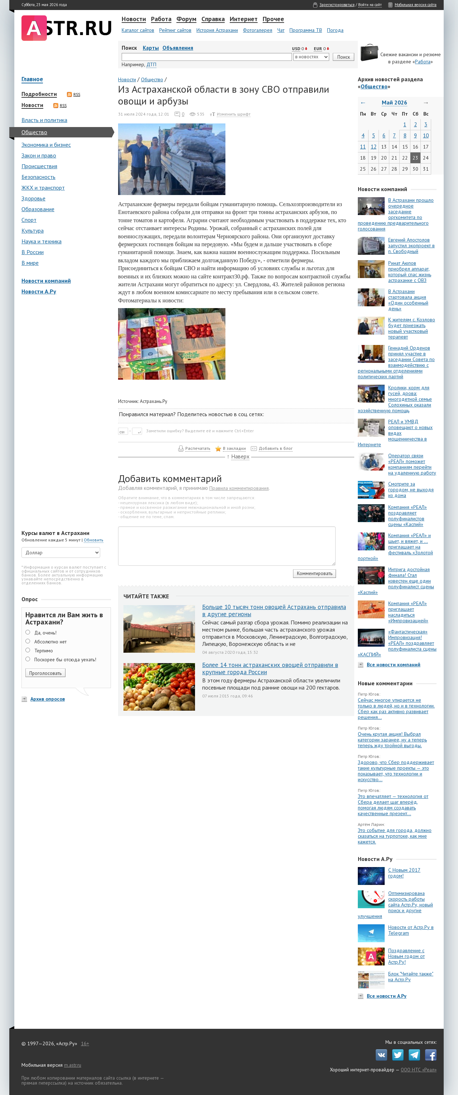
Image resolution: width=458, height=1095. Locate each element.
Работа (161, 19)
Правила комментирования (239, 488)
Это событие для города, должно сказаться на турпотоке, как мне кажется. (395, 836)
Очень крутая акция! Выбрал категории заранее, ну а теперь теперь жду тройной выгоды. (392, 740)
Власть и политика (44, 119)
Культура (32, 230)
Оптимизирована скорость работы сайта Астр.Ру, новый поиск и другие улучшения (395, 904)
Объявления (177, 47)
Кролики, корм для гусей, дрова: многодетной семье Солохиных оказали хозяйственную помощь (395, 399)
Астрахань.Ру (153, 401)
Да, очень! (45, 632)
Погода (335, 30)
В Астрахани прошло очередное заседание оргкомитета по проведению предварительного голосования (396, 214)
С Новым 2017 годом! (404, 873)
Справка (213, 19)
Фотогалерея (257, 30)
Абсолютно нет (50, 641)
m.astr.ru (72, 1065)
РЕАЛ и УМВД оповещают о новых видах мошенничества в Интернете (395, 433)
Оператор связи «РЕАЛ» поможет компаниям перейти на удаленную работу (412, 464)
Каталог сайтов (138, 30)
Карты (151, 47)
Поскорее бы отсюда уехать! (65, 659)
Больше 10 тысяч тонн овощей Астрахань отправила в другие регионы (274, 610)
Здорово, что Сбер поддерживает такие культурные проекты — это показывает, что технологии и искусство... (396, 771)
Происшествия (39, 166)
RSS (73, 94)
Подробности (39, 94)
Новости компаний (46, 280)
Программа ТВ (305, 30)
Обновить (93, 539)
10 (426, 135)
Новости (134, 19)
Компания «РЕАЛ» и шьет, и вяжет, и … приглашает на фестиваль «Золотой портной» (395, 546)
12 (373, 146)
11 (363, 146)
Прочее (273, 19)
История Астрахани (217, 30)
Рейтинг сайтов (175, 30)
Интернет (244, 19)
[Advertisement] (64, 413)
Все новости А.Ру (386, 996)
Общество (34, 132)
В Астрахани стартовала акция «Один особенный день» (408, 300)
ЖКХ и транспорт (43, 187)
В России (32, 252)
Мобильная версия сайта (416, 4)
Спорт (28, 219)
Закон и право (38, 155)
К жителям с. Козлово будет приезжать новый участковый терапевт (411, 328)
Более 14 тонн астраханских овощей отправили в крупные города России (270, 668)
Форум (186, 19)
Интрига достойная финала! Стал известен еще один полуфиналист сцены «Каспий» (396, 580)
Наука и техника (41, 241)
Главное (32, 79)
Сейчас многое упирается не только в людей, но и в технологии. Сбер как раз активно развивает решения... (396, 708)
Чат (280, 30)
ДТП (151, 64)
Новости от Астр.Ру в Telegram (411, 930)
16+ (85, 1043)
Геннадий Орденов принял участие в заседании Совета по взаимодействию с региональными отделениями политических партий (396, 362)
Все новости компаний (393, 664)
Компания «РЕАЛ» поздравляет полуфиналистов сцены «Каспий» (407, 515)
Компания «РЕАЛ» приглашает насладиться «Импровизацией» (408, 612)
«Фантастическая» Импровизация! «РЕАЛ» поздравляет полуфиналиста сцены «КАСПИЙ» (397, 643)
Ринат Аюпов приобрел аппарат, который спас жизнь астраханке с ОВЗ (409, 271)
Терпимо (43, 650)
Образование (37, 209)
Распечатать (197, 448)
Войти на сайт (370, 4)
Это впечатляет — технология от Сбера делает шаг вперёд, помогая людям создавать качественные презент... (393, 805)
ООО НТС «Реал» (419, 1069)
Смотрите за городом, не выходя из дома (411, 489)
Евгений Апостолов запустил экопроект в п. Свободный (411, 245)
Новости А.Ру (38, 291)
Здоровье (33, 198)
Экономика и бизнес (46, 144)
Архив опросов (47, 699)
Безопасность (38, 176)
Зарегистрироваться (337, 4)
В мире (30, 262)
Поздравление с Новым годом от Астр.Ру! (406, 956)
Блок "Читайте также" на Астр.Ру (410, 976)
